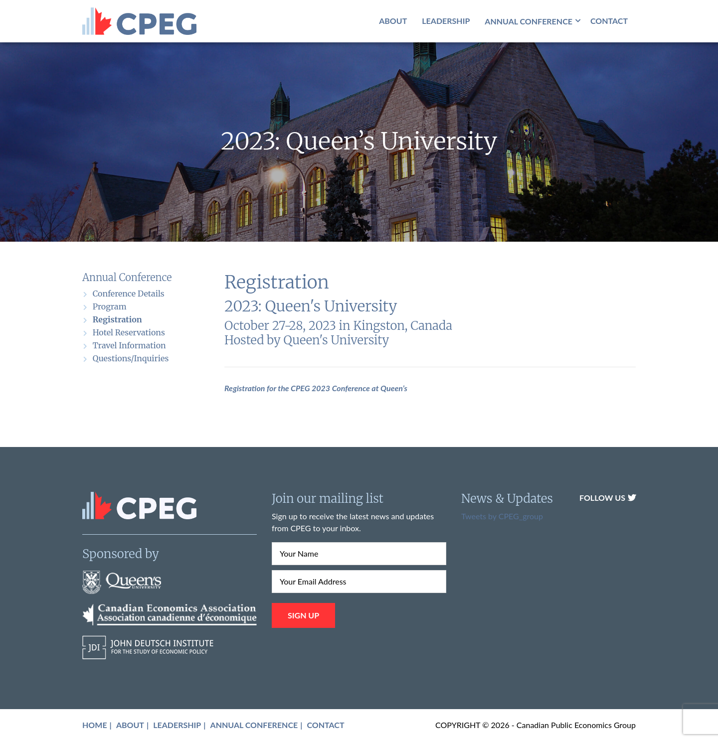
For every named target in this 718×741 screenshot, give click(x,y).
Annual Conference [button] (528, 21)
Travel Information (129, 345)
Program (110, 306)
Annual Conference (254, 725)
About (393, 20)
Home (94, 725)
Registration (117, 319)
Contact (609, 20)
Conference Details (129, 293)
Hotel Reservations (129, 332)
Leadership (446, 20)
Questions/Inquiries (131, 358)
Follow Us (607, 497)
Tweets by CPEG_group (502, 516)
